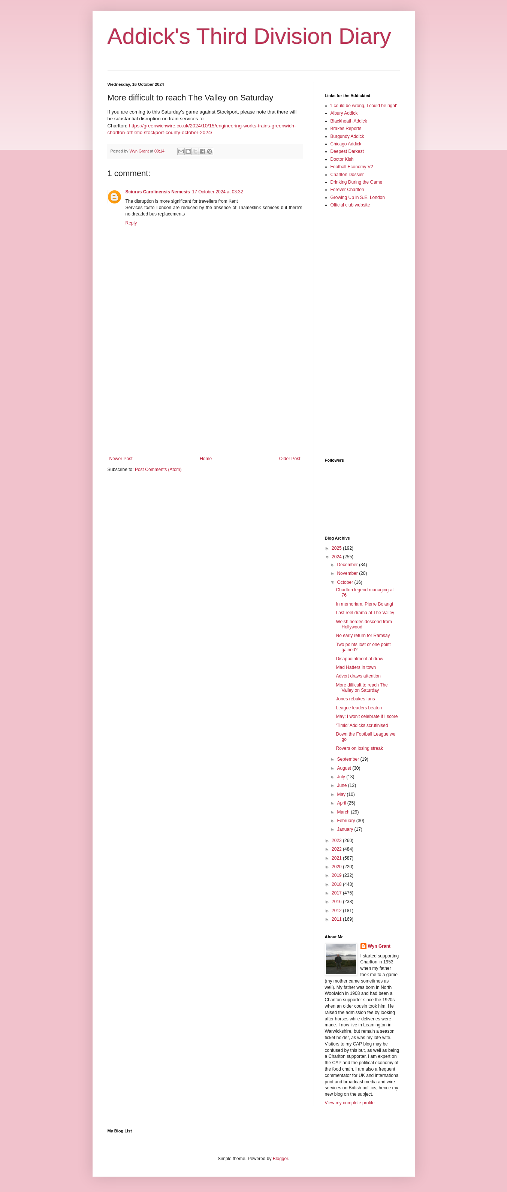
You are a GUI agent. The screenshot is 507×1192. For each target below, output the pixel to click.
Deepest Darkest (347, 151)
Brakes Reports (346, 128)
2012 (337, 910)
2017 (337, 893)
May (342, 794)
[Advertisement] (205, 394)
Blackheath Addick (349, 121)
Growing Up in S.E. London (358, 197)
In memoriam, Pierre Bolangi (364, 604)
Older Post (290, 458)
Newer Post (121, 458)
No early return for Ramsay (363, 635)
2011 (337, 919)
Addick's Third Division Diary (249, 36)
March (344, 812)
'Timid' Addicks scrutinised (362, 725)
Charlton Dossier (347, 174)
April (342, 803)
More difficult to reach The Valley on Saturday (361, 687)
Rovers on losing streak (359, 748)
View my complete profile (350, 1102)
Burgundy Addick (347, 136)
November (348, 573)
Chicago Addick (346, 144)
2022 (337, 849)
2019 (337, 875)
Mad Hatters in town (356, 667)
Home (206, 458)
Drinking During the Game (357, 182)
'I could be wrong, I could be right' (364, 105)
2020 (337, 866)
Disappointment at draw (359, 658)
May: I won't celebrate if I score (367, 716)
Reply (131, 223)
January (345, 829)
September (348, 759)
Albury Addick (344, 113)
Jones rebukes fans (355, 698)
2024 (337, 556)
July (341, 776)
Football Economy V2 (352, 166)
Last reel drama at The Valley (365, 612)
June (342, 785)
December (348, 564)
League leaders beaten (359, 707)
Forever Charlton (347, 189)
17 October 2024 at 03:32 (217, 191)
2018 (337, 884)
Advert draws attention (358, 676)
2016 (337, 901)
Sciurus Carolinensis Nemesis (158, 191)
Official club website (350, 205)
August (344, 768)
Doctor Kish (342, 159)
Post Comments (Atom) (158, 469)
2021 (337, 858)
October (345, 582)
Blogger (280, 1158)
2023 (337, 840)
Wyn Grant (379, 946)
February (346, 820)
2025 (337, 548)
